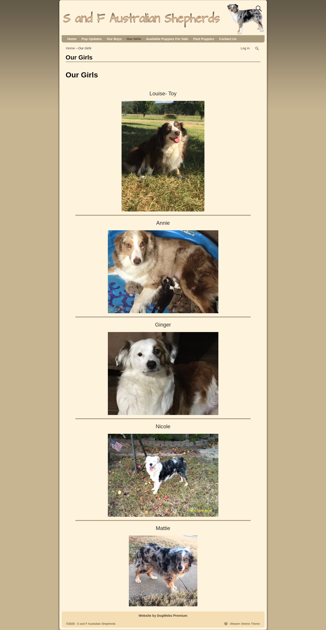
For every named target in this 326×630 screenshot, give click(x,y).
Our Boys (114, 39)
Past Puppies (203, 39)
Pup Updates (92, 39)
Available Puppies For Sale (167, 39)
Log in (245, 48)
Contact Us (227, 39)
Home (72, 39)
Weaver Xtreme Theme (245, 623)
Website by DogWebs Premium (163, 615)
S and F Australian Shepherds (96, 623)
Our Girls (134, 39)
